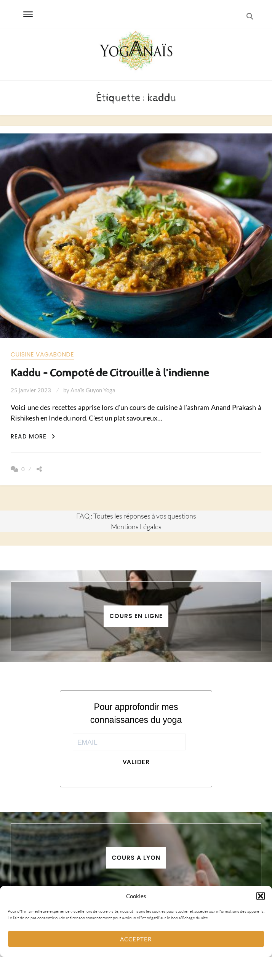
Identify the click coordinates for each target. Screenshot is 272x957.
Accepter (136, 939)
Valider (136, 761)
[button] (260, 896)
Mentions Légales (136, 526)
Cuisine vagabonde (42, 354)
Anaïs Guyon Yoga (92, 390)
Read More (33, 436)
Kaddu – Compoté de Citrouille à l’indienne (110, 373)
